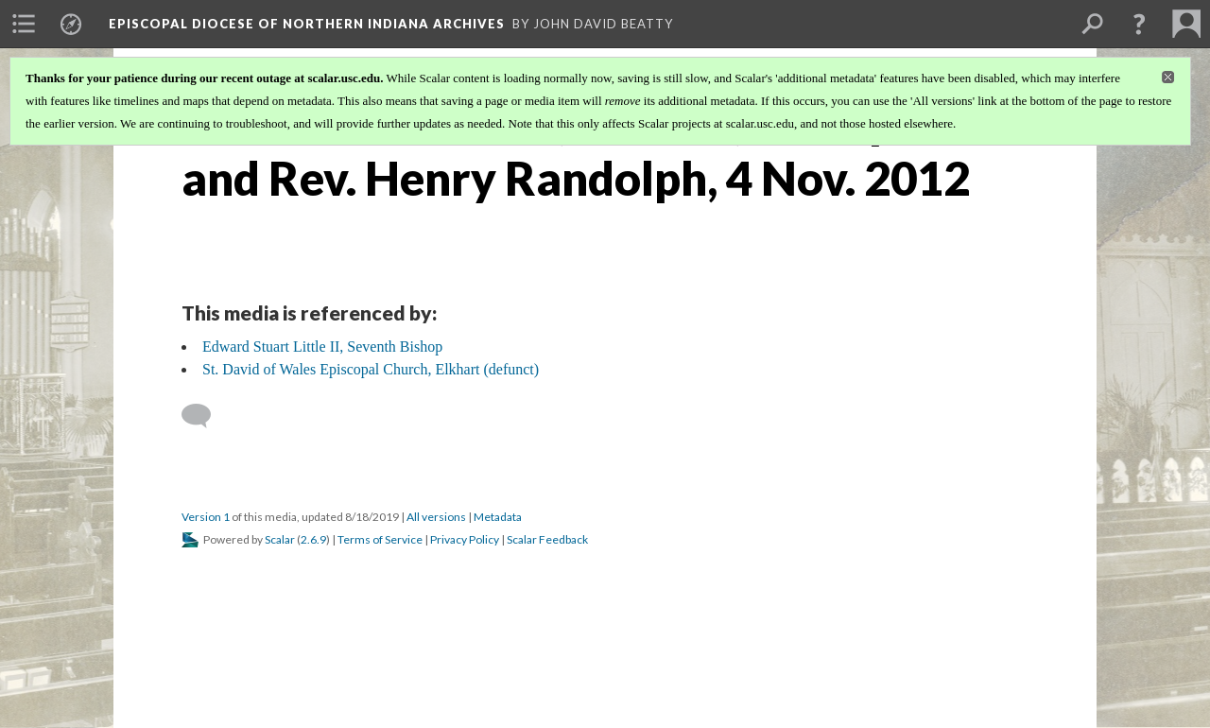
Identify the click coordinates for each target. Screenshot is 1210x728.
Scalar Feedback (547, 539)
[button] (1139, 23)
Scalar (280, 539)
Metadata (498, 517)
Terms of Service (380, 539)
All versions (436, 517)
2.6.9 (313, 539)
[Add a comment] (205, 416)
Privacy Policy (464, 539)
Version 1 (206, 517)
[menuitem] (23, 23)
